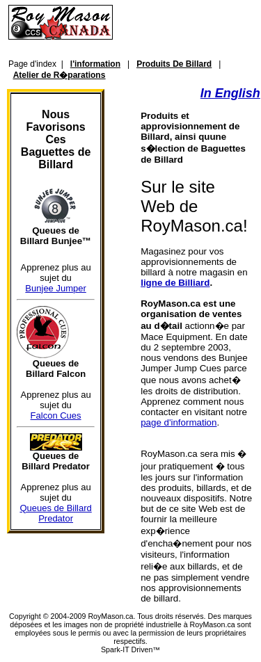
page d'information (178, 422)
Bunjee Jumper (55, 288)
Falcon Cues (56, 415)
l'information (95, 64)
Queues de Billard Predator (55, 513)
